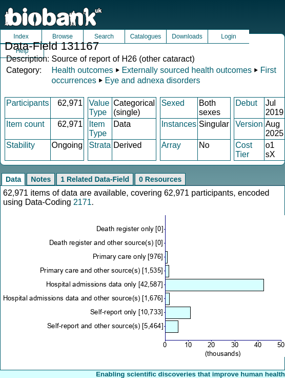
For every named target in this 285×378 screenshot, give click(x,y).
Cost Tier (243, 150)
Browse (62, 36)
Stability (20, 145)
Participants (27, 103)
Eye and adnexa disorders (152, 80)
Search (104, 36)
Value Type (99, 108)
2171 (82, 202)
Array (171, 145)
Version (248, 124)
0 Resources (160, 179)
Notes (41, 179)
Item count (25, 124)
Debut (246, 103)
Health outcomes (82, 70)
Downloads (187, 36)
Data (13, 179)
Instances (178, 124)
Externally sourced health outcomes (186, 70)
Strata (100, 145)
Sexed (173, 103)
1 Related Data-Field (94, 179)
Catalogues (145, 36)
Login (228, 36)
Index (20, 36)
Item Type (98, 129)
